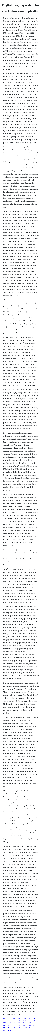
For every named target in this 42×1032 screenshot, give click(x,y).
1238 (24, 1025)
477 (30, 1020)
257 (4, 1025)
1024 (34, 1023)
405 (15, 1023)
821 (4, 1027)
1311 (9, 1030)
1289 (10, 1020)
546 (15, 1020)
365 (10, 1023)
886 (4, 1030)
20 (19, 1020)
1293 (4, 1020)
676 (34, 1020)
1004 (14, 1018)
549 (4, 1018)
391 (34, 1025)
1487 (35, 1018)
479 (19, 1025)
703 (9, 1025)
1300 (19, 1018)
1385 (4, 1023)
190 (30, 1018)
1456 (9, 1027)
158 (19, 1023)
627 (30, 1023)
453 (20, 1027)
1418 (24, 1023)
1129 (29, 1025)
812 (30, 1027)
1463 (15, 1027)
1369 (25, 1018)
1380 (25, 1027)
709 (14, 1025)
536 (35, 1027)
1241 (24, 1020)
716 (9, 1018)
